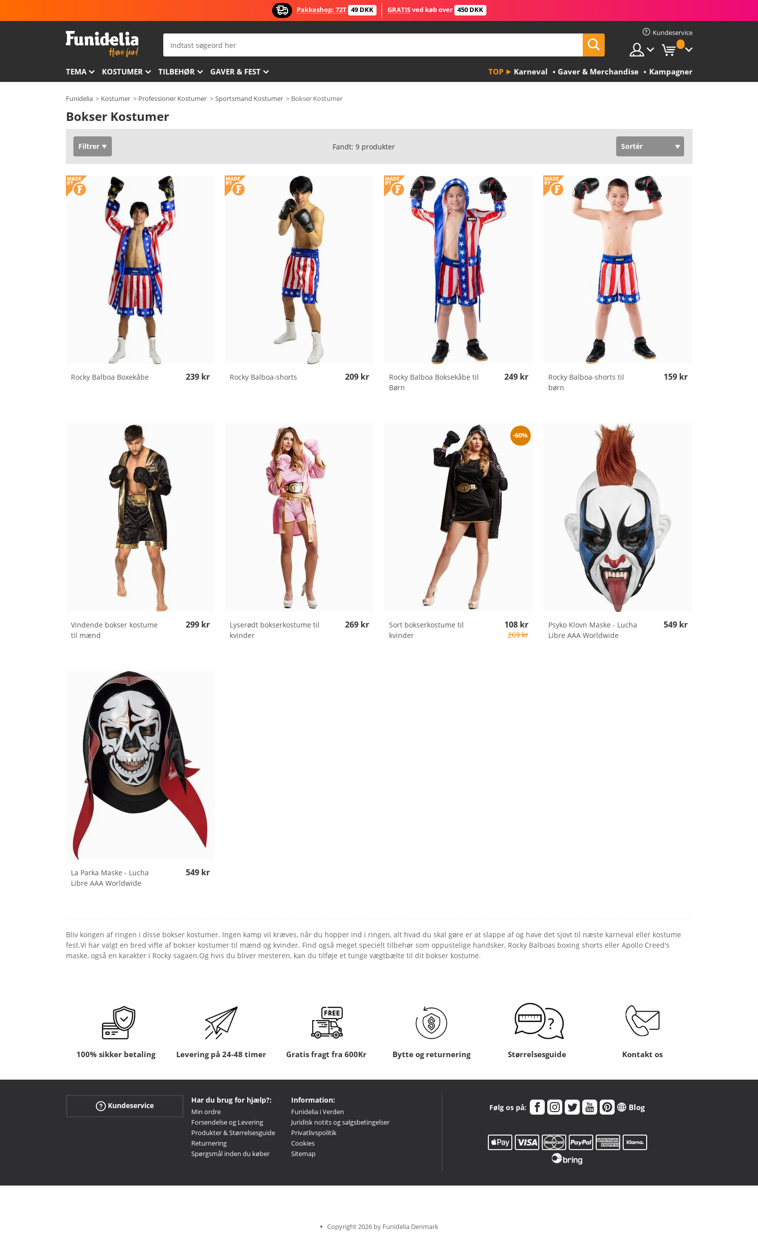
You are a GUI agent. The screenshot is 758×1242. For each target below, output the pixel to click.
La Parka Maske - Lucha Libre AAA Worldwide (110, 878)
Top (495, 71)
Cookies (303, 1143)
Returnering (209, 1143)
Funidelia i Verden (317, 1111)
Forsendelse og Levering (227, 1122)
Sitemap (303, 1153)
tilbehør (176, 71)
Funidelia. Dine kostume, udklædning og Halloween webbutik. (102, 44)
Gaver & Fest (235, 71)
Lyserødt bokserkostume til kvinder (275, 630)
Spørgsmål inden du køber (230, 1153)
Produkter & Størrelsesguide (233, 1132)
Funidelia (79, 98)
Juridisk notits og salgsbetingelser (340, 1122)
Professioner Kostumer (172, 98)
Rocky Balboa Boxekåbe (110, 377)
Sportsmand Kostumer (249, 98)
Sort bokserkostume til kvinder (426, 630)
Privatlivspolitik (314, 1132)
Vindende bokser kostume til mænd (114, 630)
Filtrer (88, 146)
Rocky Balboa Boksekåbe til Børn (434, 382)
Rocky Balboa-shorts (263, 377)
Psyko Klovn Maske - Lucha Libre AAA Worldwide (592, 630)
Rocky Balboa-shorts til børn (586, 382)
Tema (76, 71)
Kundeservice (125, 1106)
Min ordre (206, 1111)
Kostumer (122, 71)
